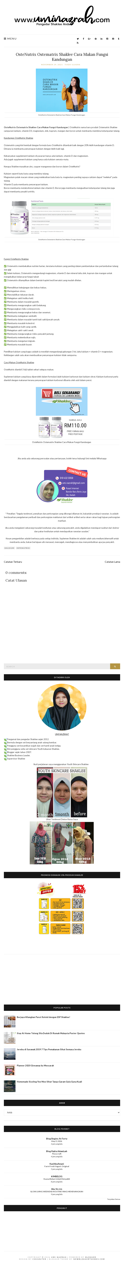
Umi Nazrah (59, 1257)
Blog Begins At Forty (56, 1138)
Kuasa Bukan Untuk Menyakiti (57, 1179)
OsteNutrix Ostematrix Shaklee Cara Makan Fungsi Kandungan (62, 57)
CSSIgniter (39, 1259)
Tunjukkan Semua (113, 1199)
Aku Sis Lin (56, 1189)
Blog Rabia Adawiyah (56, 1151)
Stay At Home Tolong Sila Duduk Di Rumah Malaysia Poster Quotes (51, 1033)
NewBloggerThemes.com (89, 1259)
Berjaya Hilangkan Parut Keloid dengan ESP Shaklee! (43, 1017)
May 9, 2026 (56, 1141)
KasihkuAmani (57, 1164)
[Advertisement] (62, 977)
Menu (10, 38)
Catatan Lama (112, 561)
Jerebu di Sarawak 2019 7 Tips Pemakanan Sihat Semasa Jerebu (49, 1049)
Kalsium (9, 548)
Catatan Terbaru (13, 561)
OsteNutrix (23, 548)
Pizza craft (56, 1154)
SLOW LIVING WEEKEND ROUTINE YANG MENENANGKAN (56, 1191)
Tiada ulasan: (73, 65)
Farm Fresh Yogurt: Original (56, 1166)
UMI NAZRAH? (62, 734)
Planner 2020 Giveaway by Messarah (35, 1065)
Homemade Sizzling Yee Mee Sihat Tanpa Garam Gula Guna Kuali (49, 1081)
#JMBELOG (56, 1176)
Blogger (90, 1257)
